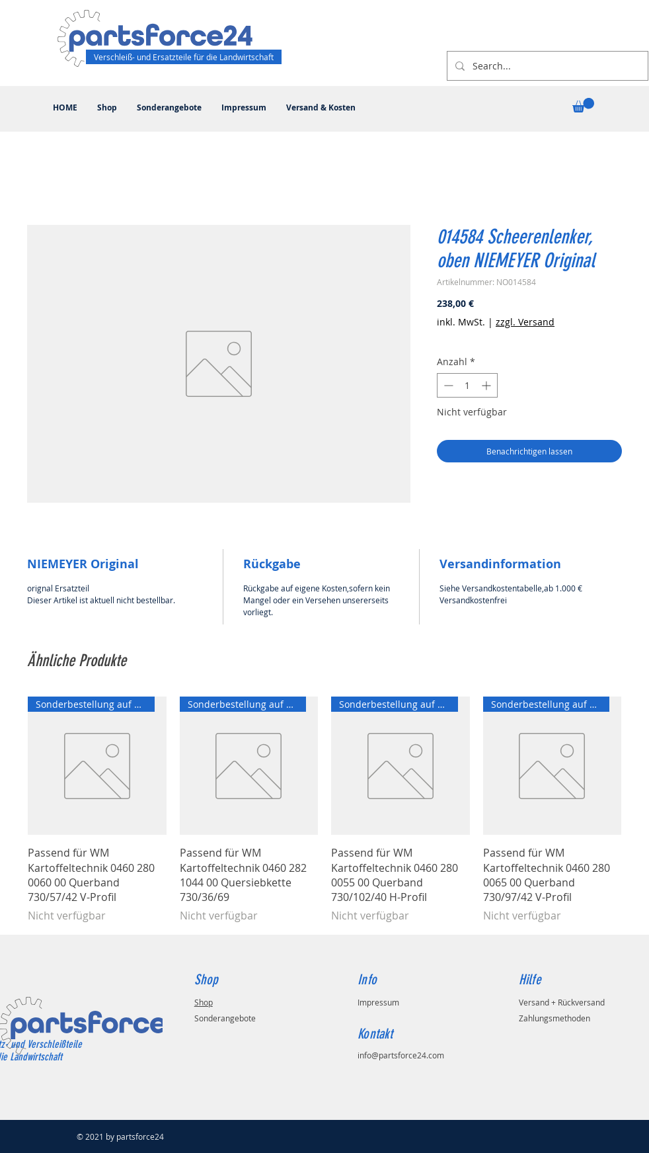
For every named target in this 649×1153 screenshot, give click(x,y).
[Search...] (546, 66)
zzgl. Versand (525, 322)
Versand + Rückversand (562, 1002)
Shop (203, 1002)
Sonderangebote (225, 1018)
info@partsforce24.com (401, 1055)
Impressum (378, 1002)
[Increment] (487, 385)
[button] (583, 105)
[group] (324, 810)
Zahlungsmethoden (554, 1018)
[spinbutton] (467, 385)
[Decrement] (447, 385)
